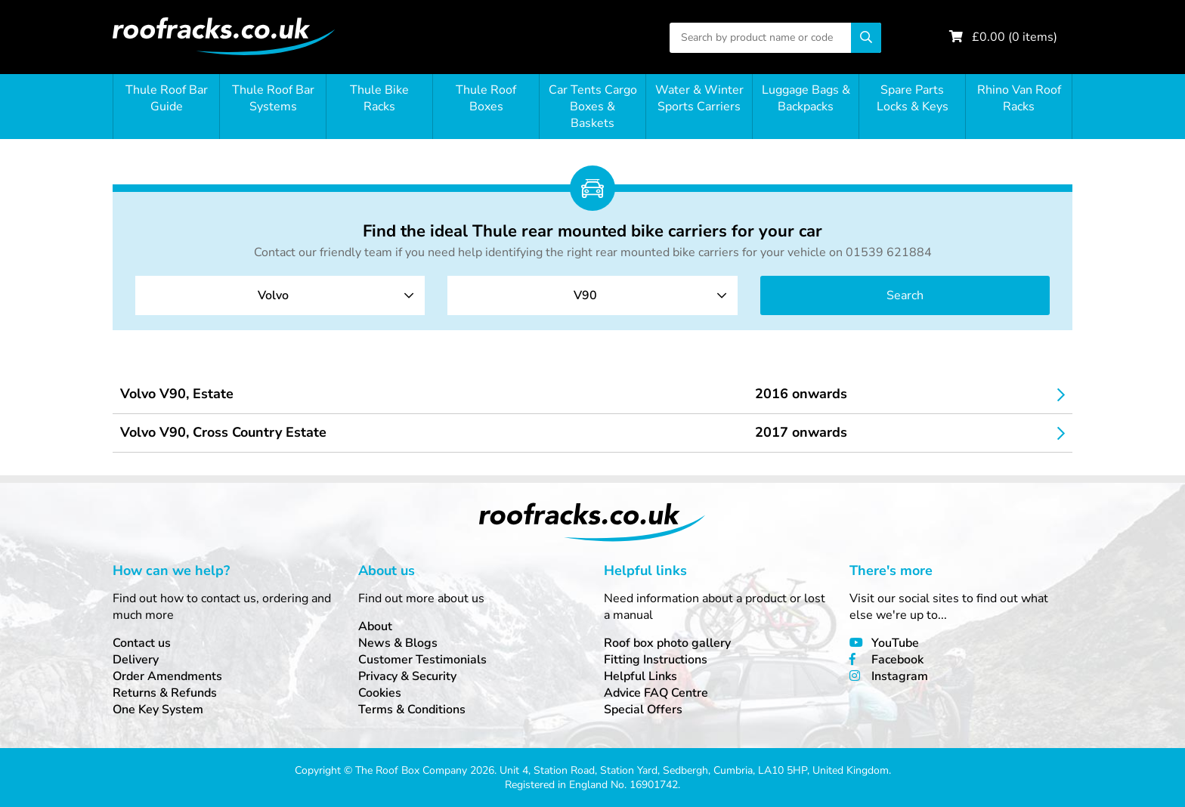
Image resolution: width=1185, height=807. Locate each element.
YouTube (895, 643)
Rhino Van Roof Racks (1019, 98)
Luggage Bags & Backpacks (806, 98)
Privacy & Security (407, 676)
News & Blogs (398, 643)
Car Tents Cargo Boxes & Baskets (593, 106)
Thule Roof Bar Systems (273, 98)
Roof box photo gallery (667, 643)
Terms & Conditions (412, 709)
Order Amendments (167, 676)
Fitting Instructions (655, 659)
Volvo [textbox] (273, 295)
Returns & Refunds (165, 693)
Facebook (897, 659)
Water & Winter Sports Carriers (699, 98)
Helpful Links (640, 676)
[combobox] (280, 295)
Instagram (899, 676)
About (375, 626)
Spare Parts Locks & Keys (912, 98)
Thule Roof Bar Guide (166, 98)
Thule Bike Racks (379, 98)
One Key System (158, 709)
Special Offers (643, 709)
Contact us (142, 643)
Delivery (136, 659)
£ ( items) (1014, 37)
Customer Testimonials (422, 659)
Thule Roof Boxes (486, 98)
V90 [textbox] (585, 295)
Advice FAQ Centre (656, 693)
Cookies (379, 693)
